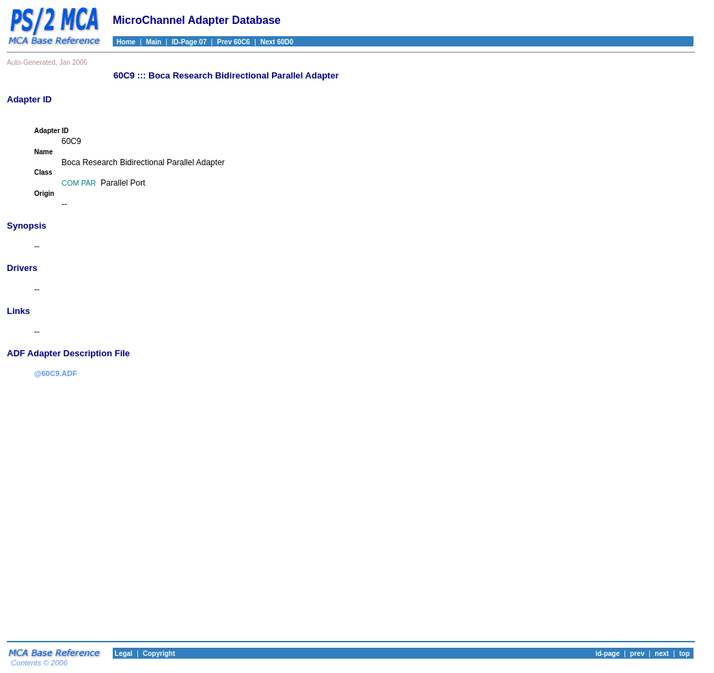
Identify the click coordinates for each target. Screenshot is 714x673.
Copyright (159, 653)
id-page (607, 653)
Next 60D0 (276, 42)
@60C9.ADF (55, 373)
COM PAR (78, 183)
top (684, 653)
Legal (123, 653)
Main (153, 42)
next (662, 653)
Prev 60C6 (233, 42)
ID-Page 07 (188, 42)
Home (124, 42)
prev (637, 653)
